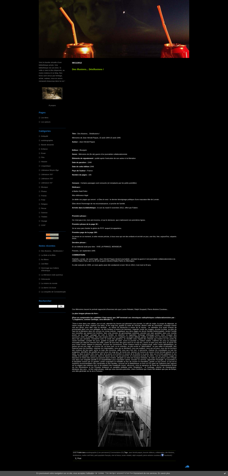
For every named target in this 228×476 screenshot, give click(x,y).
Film (42, 157)
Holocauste (45, 279)
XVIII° (43, 225)
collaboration (160, 452)
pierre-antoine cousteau (151, 455)
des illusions (169, 452)
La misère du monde (49, 283)
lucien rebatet (126, 455)
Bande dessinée (47, 145)
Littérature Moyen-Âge (50, 170)
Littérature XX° (47, 183)
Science (44, 213)
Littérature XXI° (47, 179)
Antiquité (44, 136)
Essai (43, 153)
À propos (52, 105)
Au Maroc (45, 259)
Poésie (44, 196)
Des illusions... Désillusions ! (52, 251)
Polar (43, 200)
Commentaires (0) (116, 452)
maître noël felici (88, 455)
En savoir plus (164, 473)
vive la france (116, 455)
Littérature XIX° (47, 174)
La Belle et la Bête (48, 255)
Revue (43, 208)
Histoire (44, 162)
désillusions (77, 455)
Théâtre (44, 217)
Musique (44, 187)
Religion (44, 204)
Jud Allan (44, 264)
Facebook (166, 455)
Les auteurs (45, 122)
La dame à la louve (48, 288)
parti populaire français (103, 455)
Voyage (44, 221)
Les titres (44, 118)
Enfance (44, 149)
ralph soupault (137, 455)
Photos (44, 191)
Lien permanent (103, 452)
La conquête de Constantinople (53, 292)
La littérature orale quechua (52, 275)
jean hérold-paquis (135, 452)
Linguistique (46, 166)
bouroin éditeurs (149, 452)
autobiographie (47, 140)
